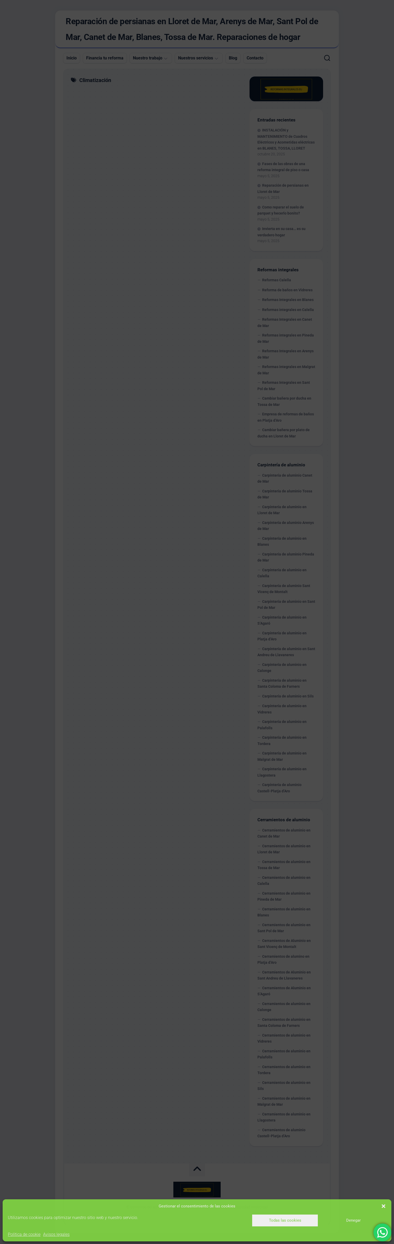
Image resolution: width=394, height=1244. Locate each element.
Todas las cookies (285, 1220)
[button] (383, 1206)
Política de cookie (24, 1234)
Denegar (353, 1220)
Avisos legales (56, 1234)
